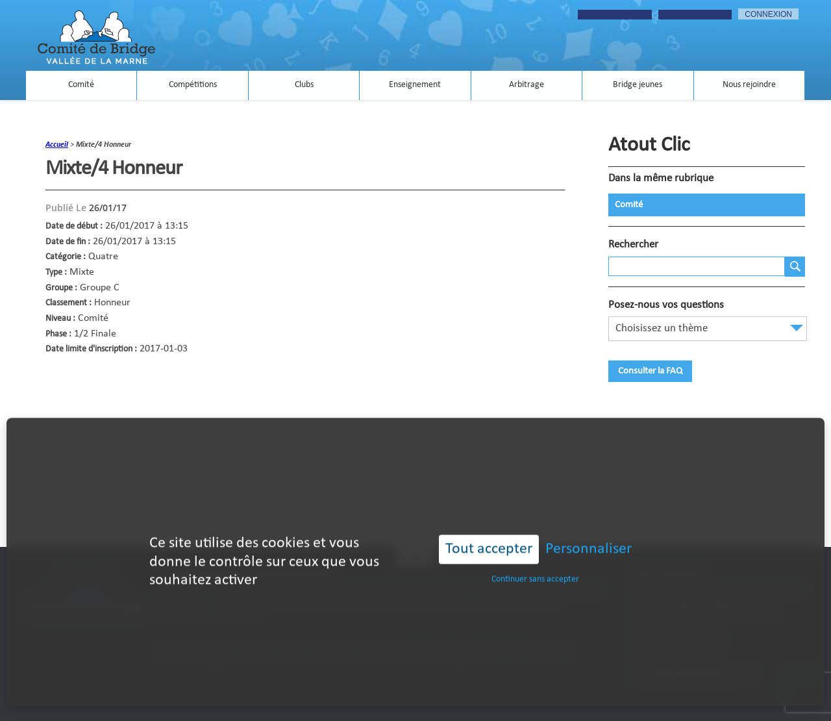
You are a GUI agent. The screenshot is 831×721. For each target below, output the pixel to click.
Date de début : (74, 226)
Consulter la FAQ (650, 371)
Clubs (304, 85)
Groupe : (61, 288)
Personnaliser (588, 535)
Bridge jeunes (637, 85)
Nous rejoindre (749, 85)
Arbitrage (526, 85)
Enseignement (415, 85)
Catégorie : (65, 257)
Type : (56, 272)
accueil (56, 145)
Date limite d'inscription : (91, 349)
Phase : (58, 334)
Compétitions (193, 85)
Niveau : (60, 318)
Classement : (68, 303)
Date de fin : (67, 242)
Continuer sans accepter (535, 565)
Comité (81, 85)
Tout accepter (488, 535)
